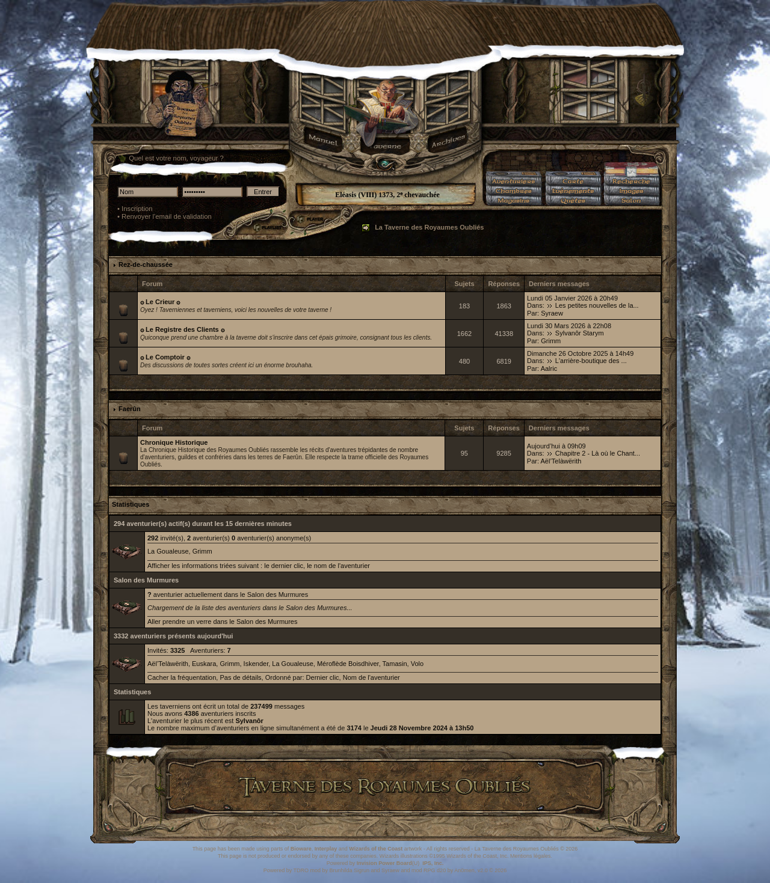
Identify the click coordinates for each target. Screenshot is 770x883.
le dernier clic (283, 565)
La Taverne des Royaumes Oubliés (429, 227)
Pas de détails (240, 677)
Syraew (552, 313)
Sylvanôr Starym (579, 333)
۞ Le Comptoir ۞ (165, 357)
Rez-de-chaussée (146, 264)
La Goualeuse (168, 551)
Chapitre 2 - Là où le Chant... (597, 453)
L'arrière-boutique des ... (591, 360)
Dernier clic (322, 677)
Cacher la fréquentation (181, 677)
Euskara (204, 663)
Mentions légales (530, 856)
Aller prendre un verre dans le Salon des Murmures (222, 621)
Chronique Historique (174, 442)
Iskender (256, 663)
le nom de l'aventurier (338, 565)
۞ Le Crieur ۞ (160, 301)
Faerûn (130, 408)
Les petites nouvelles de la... (597, 305)
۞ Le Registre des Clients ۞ (182, 329)
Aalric (549, 368)
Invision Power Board (384, 863)
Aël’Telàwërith (560, 461)
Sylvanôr (249, 720)
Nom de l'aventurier (371, 677)
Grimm (551, 340)
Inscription (137, 208)
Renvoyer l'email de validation (167, 216)
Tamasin (395, 663)
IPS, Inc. (432, 863)
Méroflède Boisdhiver (348, 663)
